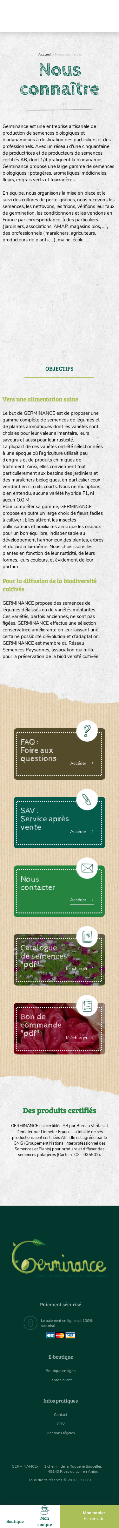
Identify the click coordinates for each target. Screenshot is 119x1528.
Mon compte (44, 1516)
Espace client (61, 1380)
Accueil (44, 54)
